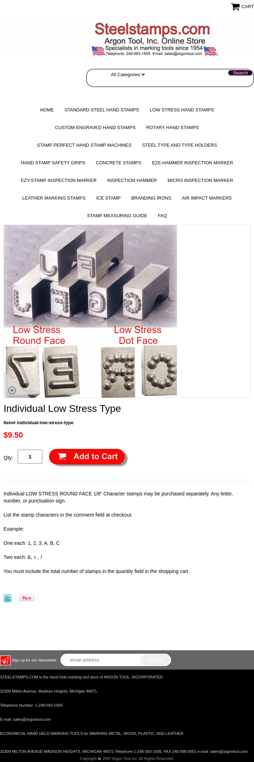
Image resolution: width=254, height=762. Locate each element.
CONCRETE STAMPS (118, 162)
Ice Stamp (108, 198)
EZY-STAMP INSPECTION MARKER (58, 180)
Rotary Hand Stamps (172, 127)
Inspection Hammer (132, 180)
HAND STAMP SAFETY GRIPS (53, 162)
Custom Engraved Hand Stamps (95, 127)
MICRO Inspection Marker (200, 180)
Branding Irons (151, 198)
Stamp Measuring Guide (117, 215)
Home (47, 109)
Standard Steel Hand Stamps (101, 109)
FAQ (162, 215)
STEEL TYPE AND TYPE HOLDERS (179, 145)
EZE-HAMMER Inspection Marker (192, 162)
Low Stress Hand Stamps (182, 109)
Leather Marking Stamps (53, 198)
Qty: (8, 458)
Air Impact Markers (207, 198)
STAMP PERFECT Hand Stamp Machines (84, 145)
